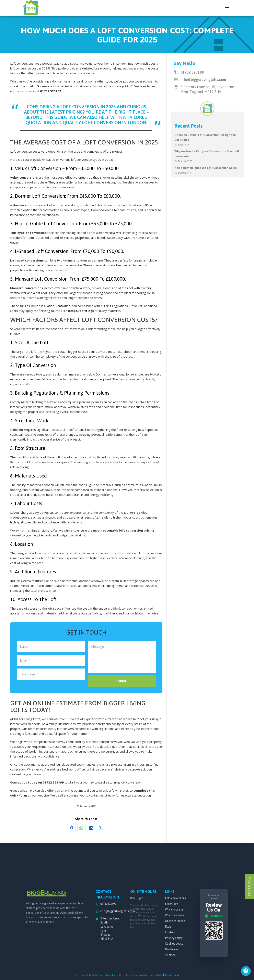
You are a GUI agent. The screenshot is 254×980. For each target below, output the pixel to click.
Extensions (171, 903)
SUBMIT (122, 681)
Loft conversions (175, 898)
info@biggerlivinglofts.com (203, 79)
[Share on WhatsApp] (81, 828)
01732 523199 (50, 91)
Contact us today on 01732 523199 (37, 782)
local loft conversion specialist (49, 86)
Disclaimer (171, 949)
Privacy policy (174, 938)
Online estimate (175, 920)
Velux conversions (24, 177)
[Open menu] (246, 971)
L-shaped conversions (27, 260)
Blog (168, 926)
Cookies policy (174, 943)
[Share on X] (101, 828)
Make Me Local (170, 975)
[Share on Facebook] (72, 828)
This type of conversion (28, 233)
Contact (170, 932)
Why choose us (174, 909)
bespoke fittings (81, 311)
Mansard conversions (26, 288)
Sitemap (170, 955)
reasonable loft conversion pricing (127, 530)
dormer (18, 205)
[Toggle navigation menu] (227, 7)
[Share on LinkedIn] (91, 828)
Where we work (174, 915)
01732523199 (108, 903)
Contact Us (249, 886)
